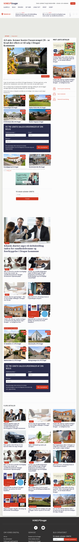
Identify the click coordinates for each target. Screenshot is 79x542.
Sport (44, 7)
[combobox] (6, 141)
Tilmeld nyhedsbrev (70, 539)
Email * (30, 132)
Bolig (14, 7)
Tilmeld (73, 3)
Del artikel (45, 76)
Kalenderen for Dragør (34, 541)
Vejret (51, 7)
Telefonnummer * (10, 132)
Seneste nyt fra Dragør (34, 536)
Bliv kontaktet (43, 147)
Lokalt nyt (36, 7)
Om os (5, 536)
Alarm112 (7, 7)
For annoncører (8, 539)
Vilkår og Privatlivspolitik (11, 541)
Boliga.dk (9, 170)
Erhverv (20, 7)
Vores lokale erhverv (34, 539)
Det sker (28, 7)
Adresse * (8, 138)
